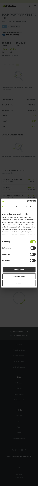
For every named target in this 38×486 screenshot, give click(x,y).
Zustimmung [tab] (7, 207)
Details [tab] (18, 207)
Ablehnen (19, 283)
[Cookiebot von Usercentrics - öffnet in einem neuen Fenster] (27, 201)
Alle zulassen (19, 270)
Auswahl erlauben (18, 276)
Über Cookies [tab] (31, 207)
